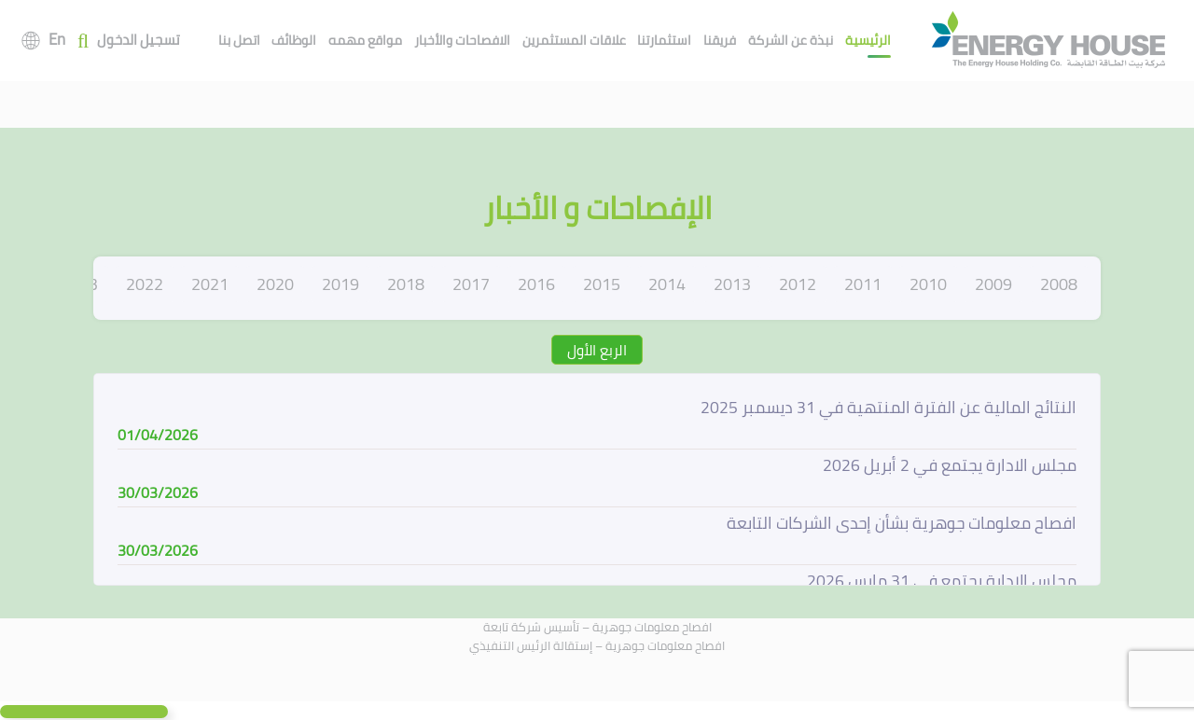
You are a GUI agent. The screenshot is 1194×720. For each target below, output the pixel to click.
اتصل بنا (239, 40)
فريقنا (719, 40)
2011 (863, 284)
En (57, 39)
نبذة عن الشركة (790, 40)
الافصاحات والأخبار (462, 40)
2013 (732, 284)
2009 (993, 284)
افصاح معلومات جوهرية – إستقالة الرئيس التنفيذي (597, 645)
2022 (144, 284)
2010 (928, 284)
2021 (210, 284)
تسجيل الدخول (138, 40)
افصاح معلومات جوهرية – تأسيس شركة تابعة (597, 627)
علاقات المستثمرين (574, 40)
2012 (797, 284)
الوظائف (293, 40)
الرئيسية (868, 40)
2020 (275, 284)
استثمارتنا (664, 40)
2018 (405, 284)
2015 (601, 284)
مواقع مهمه (365, 40)
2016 (536, 284)
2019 (340, 284)
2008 (1058, 284)
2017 (471, 284)
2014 (667, 284)
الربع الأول (597, 350)
